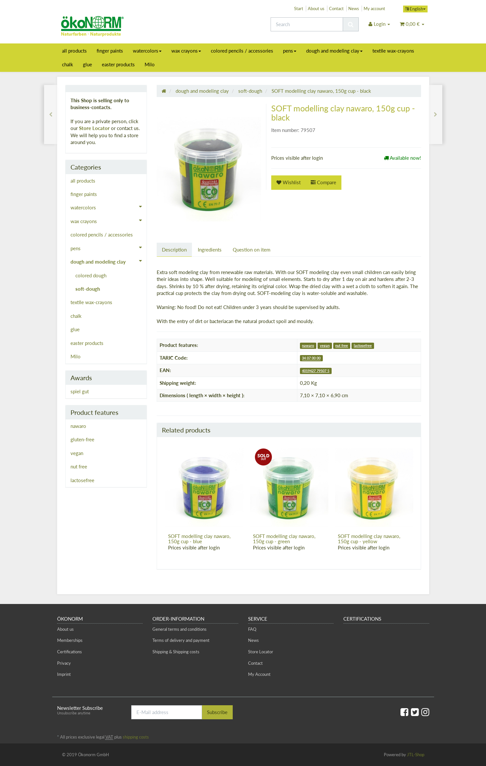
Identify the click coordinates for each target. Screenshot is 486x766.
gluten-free (82, 439)
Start (298, 8)
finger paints (110, 51)
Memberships (70, 640)
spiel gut (80, 391)
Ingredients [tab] (210, 250)
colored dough (90, 275)
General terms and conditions (179, 629)
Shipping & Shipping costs (175, 651)
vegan (325, 345)
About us (316, 8)
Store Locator (94, 128)
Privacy (64, 663)
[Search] (307, 24)
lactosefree (363, 345)
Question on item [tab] (251, 250)
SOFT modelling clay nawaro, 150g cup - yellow (369, 539)
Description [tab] (174, 250)
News (353, 8)
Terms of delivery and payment (181, 640)
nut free (341, 345)
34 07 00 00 (311, 358)
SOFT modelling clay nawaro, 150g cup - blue (199, 539)
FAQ (252, 629)
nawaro (308, 345)
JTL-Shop (415, 754)
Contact (336, 8)
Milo (150, 64)
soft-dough (87, 289)
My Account (259, 674)
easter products (118, 64)
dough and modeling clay (334, 51)
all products (74, 51)
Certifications (69, 651)
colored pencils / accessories (242, 51)
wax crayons (186, 51)
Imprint (64, 674)
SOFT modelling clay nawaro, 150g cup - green (284, 539)
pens (289, 51)
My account (374, 8)
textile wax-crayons (393, 51)
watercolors (147, 51)
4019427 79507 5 (315, 370)
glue (87, 64)
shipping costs (136, 737)
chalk (67, 64)
